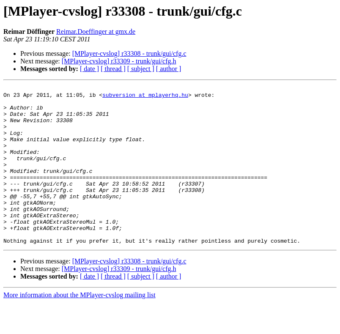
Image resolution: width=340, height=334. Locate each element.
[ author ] (168, 68)
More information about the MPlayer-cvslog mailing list (79, 326)
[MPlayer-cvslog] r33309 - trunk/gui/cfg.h (119, 61)
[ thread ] (113, 68)
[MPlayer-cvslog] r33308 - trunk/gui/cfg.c (129, 53)
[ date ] (89, 68)
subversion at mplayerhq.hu (145, 97)
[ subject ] (140, 68)
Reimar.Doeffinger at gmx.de (95, 31)
